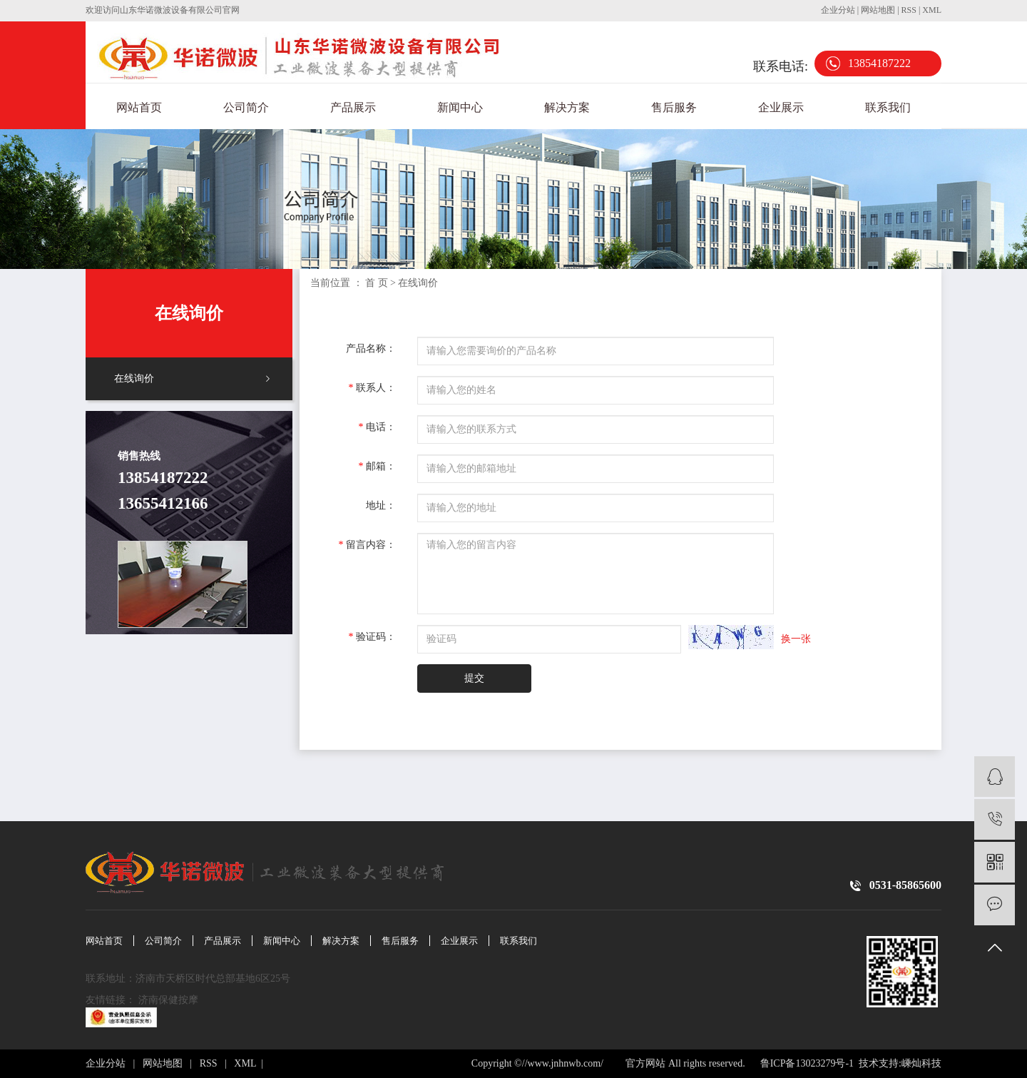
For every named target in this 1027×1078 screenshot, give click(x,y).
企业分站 (838, 10)
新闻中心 (460, 107)
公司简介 (246, 107)
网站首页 (139, 107)
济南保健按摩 (169, 1000)
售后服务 (674, 107)
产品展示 (353, 107)
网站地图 (879, 10)
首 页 (376, 283)
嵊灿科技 (921, 1063)
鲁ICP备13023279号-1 (805, 1063)
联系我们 (888, 107)
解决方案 (567, 107)
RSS (908, 10)
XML (931, 10)
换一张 (796, 639)
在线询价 (134, 378)
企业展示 (781, 107)
